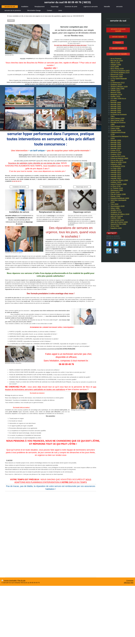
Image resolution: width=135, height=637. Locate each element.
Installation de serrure (19, 187)
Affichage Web (128, 582)
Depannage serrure (82, 187)
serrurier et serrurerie (113, 238)
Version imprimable (9, 580)
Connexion (129, 580)
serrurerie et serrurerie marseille (118, 30)
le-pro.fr (118, 42)
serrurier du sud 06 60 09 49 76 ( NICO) (67, 2)
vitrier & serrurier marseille (118, 54)
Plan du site (21, 580)
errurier (23, 58)
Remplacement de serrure (51, 187)
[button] (11, 20)
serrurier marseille (118, 37)
